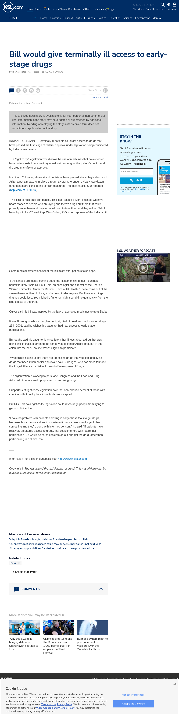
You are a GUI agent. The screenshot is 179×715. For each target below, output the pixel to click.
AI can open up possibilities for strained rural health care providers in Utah (52, 548)
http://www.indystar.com (72, 458)
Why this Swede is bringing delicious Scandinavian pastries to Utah (48, 539)
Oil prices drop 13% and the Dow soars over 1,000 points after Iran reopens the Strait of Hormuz (57, 646)
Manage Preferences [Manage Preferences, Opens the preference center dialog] (133, 694)
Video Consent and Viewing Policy (55, 708)
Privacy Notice (125, 191)
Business (89, 18)
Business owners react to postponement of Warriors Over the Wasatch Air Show (92, 644)
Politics (102, 18)
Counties (55, 18)
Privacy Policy (64, 704)
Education (114, 18)
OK (175, 683)
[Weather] (110, 11)
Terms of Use (140, 189)
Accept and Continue (133, 703)
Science (127, 18)
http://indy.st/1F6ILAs (23, 190)
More (156, 18)
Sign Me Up (136, 180)
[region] (89, 697)
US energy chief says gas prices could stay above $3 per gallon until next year (55, 544)
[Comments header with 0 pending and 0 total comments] (58, 589)
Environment (142, 18)
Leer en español (99, 97)
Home (44, 18)
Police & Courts (72, 18)
